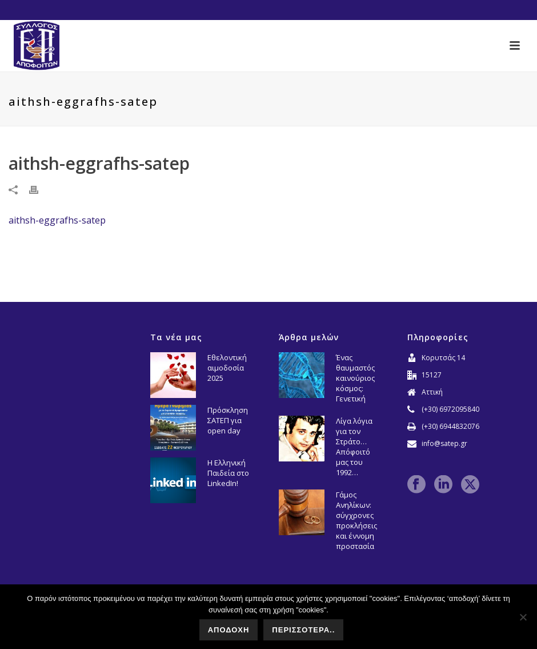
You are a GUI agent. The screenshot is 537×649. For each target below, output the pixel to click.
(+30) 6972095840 (450, 409)
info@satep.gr (444, 443)
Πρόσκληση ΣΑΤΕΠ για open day (227, 420)
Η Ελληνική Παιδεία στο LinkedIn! (228, 472)
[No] (522, 617)
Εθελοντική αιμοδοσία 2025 (227, 367)
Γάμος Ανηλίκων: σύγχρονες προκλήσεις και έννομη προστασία (356, 520)
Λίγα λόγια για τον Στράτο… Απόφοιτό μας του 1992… (354, 446)
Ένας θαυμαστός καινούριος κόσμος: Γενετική (355, 378)
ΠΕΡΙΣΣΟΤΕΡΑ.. (303, 630)
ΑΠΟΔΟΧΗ (229, 630)
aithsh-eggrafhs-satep (57, 220)
